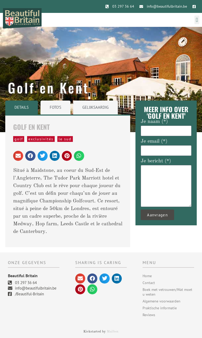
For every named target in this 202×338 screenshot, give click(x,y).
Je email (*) (154, 141)
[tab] (21, 108)
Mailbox (113, 331)
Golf (18, 139)
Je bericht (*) (156, 161)
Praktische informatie (160, 308)
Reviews (149, 314)
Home (147, 276)
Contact (149, 282)
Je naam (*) (154, 121)
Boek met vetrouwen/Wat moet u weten (167, 292)
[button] (196, 20)
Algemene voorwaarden (161, 301)
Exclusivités (40, 139)
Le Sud (65, 139)
